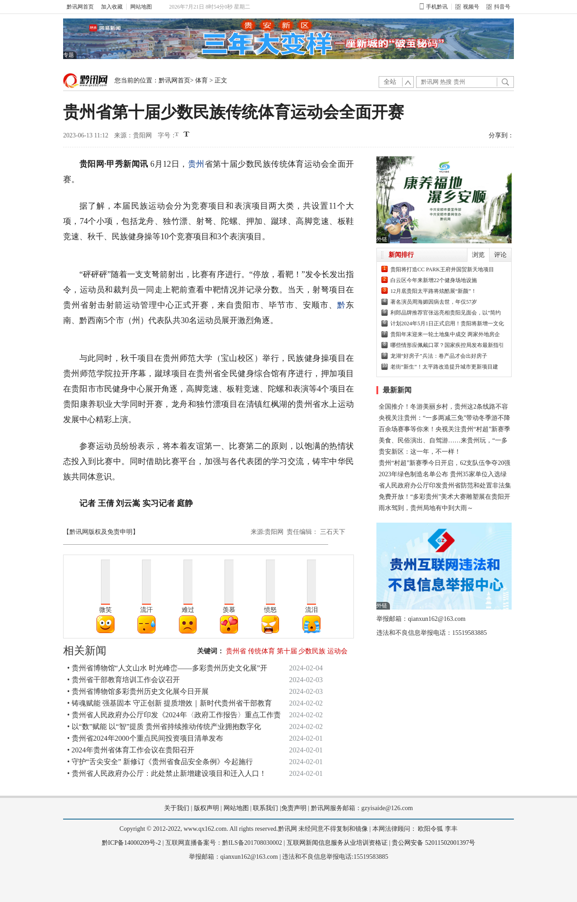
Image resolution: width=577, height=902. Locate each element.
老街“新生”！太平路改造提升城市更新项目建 (444, 367)
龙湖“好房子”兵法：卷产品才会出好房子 (438, 356)
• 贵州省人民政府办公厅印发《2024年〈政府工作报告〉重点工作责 (174, 715)
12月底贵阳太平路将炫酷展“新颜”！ (433, 291)
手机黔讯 (434, 7)
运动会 (337, 651)
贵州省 (236, 651)
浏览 (478, 254)
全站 (390, 81)
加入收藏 (112, 7)
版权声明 (206, 808)
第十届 (287, 651)
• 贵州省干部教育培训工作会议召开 (123, 679)
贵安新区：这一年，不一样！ (420, 451)
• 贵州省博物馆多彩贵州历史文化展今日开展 (138, 691)
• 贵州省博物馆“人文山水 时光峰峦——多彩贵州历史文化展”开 (167, 668)
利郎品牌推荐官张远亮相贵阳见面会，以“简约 (445, 313)
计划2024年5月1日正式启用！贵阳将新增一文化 (447, 323)
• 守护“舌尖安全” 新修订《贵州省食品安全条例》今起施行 (160, 761)
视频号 (467, 7)
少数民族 (311, 651)
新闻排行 (401, 254)
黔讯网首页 (80, 7)
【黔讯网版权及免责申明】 (101, 531)
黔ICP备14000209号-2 (131, 842)
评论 (500, 254)
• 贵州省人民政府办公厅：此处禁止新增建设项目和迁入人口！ (166, 773)
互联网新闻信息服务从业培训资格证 (337, 842)
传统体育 (261, 651)
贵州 (196, 164)
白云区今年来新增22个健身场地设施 (433, 280)
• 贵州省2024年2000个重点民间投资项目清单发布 (145, 738)
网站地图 (141, 7)
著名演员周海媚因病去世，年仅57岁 (433, 302)
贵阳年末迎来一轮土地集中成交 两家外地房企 (445, 334)
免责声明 (294, 808)
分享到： (501, 135)
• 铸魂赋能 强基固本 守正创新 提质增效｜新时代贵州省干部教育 (169, 703)
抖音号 (498, 7)
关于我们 (176, 808)
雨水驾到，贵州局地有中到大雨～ (426, 508)
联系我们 (265, 808)
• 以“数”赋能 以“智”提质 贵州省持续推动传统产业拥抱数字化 (164, 726)
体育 (201, 80)
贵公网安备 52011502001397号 (433, 842)
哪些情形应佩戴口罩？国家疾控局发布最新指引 (447, 345)
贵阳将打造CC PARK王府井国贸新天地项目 (442, 269)
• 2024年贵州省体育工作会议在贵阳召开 (130, 750)
